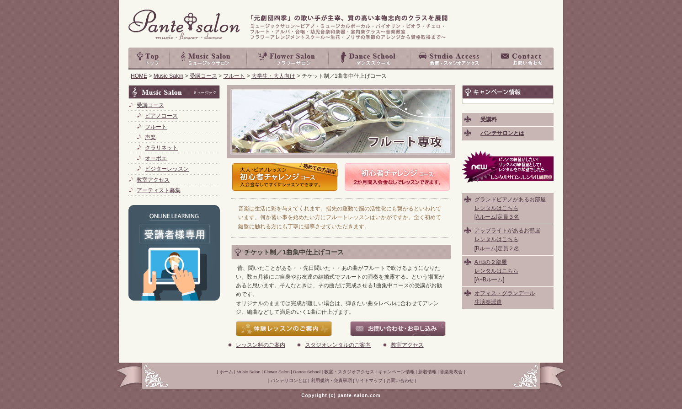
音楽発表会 (451, 371)
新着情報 (427, 371)
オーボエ (156, 158)
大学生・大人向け (273, 76)
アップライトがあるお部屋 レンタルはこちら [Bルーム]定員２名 (507, 239)
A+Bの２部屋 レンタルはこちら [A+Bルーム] (496, 271)
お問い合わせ (523, 59)
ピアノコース (161, 116)
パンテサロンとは (289, 380)
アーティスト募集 (159, 190)
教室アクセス (407, 345)
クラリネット (161, 148)
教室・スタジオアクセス (451, 59)
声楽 (150, 137)
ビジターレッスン (167, 169)
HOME (139, 76)
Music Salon (208, 59)
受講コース (203, 76)
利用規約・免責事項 (331, 380)
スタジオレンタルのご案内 (338, 345)
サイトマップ (369, 380)
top (149, 59)
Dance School (370, 59)
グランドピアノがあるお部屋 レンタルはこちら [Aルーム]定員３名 (510, 208)
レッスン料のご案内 (260, 345)
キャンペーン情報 (396, 371)
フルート (234, 76)
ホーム (226, 371)
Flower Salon (288, 59)
